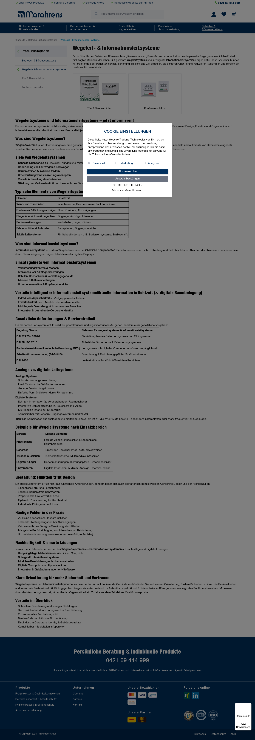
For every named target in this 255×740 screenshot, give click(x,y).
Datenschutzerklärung (122, 190)
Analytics (153, 163)
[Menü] (249, 705)
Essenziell (99, 163)
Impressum (138, 190)
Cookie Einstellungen (127, 185)
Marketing (126, 163)
